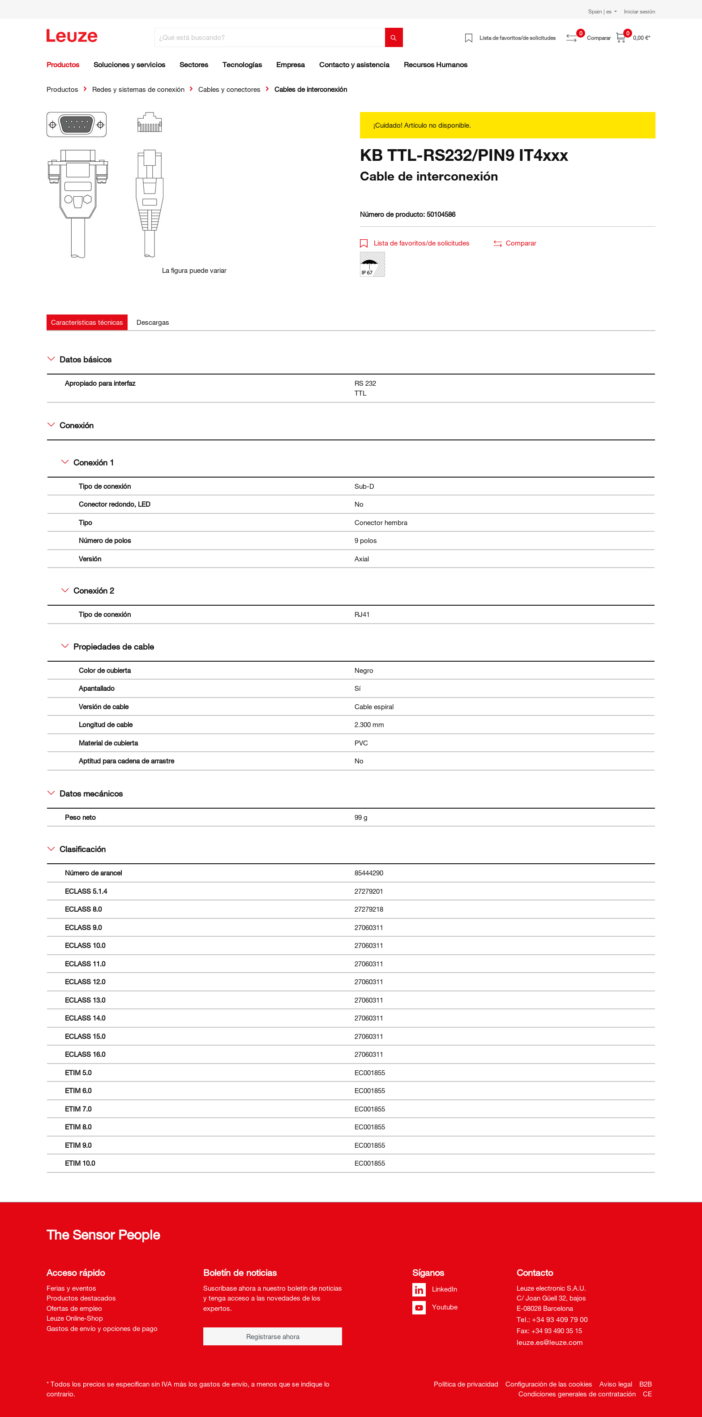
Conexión (70, 425)
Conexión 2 (87, 590)
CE (647, 1394)
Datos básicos (79, 359)
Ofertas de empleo (74, 1308)
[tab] (87, 322)
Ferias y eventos (71, 1288)
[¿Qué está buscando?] (269, 37)
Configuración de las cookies (548, 1384)
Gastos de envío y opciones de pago (102, 1328)
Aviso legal (615, 1384)
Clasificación (76, 849)
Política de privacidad (466, 1384)
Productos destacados (81, 1298)
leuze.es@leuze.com (550, 1342)
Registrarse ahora (273, 1336)
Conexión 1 (87, 462)
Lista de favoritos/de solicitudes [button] (415, 243)
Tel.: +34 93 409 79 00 (552, 1319)
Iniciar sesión (639, 11)
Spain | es (600, 11)
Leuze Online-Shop (75, 1318)
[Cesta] (633, 37)
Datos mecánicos (85, 793)
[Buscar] (394, 37)
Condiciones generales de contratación (577, 1394)
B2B (645, 1384)
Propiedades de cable (107, 646)
